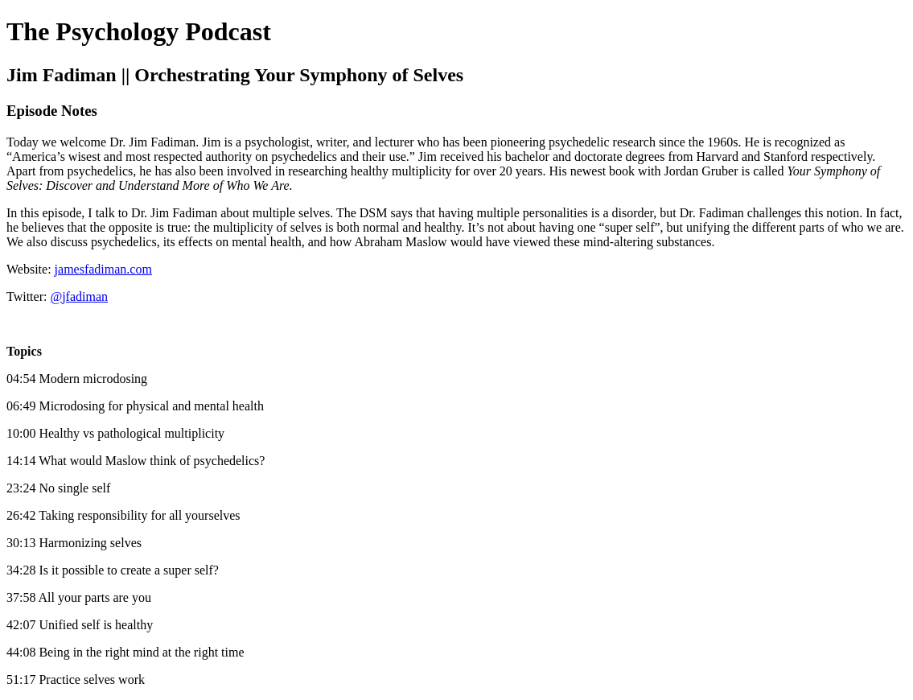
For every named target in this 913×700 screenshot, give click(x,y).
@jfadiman (79, 296)
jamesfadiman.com (103, 269)
